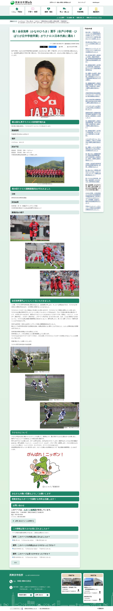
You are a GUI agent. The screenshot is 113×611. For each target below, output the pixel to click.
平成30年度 (64, 21)
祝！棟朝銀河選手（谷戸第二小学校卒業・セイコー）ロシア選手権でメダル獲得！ (93, 133)
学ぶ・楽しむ (64, 12)
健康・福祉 (48, 12)
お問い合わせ (39, 595)
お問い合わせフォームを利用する (24, 521)
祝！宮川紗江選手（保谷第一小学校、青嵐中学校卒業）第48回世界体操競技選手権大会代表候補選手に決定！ (93, 58)
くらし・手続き (16, 12)
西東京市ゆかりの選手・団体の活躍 (50, 21)
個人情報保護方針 (45, 608)
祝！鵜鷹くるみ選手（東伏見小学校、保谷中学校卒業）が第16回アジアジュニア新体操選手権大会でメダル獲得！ (93, 77)
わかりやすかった (19, 548)
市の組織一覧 (70, 17)
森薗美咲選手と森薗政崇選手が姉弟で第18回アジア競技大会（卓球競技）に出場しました (93, 115)
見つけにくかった (45, 557)
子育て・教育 (32, 12)
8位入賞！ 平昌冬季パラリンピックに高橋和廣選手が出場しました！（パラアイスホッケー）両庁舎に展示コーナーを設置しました (93, 35)
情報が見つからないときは (94, 17)
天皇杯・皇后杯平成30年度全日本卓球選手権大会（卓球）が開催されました (93, 165)
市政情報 (80, 12)
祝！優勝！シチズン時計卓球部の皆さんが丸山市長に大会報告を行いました (93, 149)
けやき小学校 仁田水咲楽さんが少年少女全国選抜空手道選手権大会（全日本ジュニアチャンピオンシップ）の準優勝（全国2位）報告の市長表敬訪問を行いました (93, 198)
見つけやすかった (19, 557)
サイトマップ (81, 2)
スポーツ (37, 21)
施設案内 (96, 12)
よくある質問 (60, 17)
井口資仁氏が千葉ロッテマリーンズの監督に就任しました (93, 43)
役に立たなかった (42, 540)
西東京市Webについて (31, 608)
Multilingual (96, 2)
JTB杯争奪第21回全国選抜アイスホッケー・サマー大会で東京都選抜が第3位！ (93, 94)
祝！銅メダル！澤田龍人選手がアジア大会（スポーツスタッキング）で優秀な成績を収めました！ (93, 173)
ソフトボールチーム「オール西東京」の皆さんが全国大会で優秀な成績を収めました (93, 141)
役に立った (17, 540)
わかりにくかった (45, 548)
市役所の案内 (22, 595)
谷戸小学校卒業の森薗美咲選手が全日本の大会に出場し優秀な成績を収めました (93, 101)
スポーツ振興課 (30, 510)
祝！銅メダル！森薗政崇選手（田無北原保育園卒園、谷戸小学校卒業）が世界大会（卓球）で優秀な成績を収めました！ (93, 157)
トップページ (21, 21)
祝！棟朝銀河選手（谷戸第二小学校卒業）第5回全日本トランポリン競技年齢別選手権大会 (93, 67)
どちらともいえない (28, 540)
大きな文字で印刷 (73, 46)
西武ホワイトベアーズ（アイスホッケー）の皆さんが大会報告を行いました (93, 50)
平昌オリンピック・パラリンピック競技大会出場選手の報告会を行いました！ (93, 208)
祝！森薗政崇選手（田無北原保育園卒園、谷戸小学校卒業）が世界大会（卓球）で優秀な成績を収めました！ (93, 86)
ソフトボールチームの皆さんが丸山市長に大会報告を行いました (93, 107)
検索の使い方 (80, 17)
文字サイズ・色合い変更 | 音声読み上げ (60, 2)
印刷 (62, 46)
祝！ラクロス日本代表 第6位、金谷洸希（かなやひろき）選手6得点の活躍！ (93, 180)
